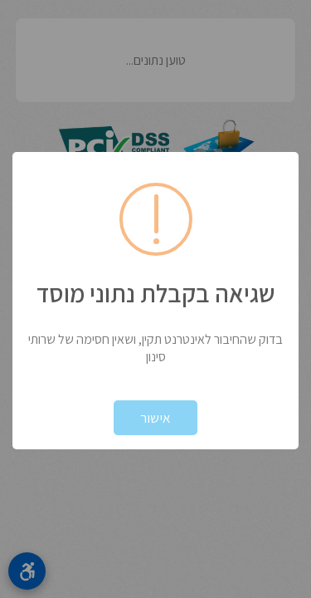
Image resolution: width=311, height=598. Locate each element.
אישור (155, 418)
